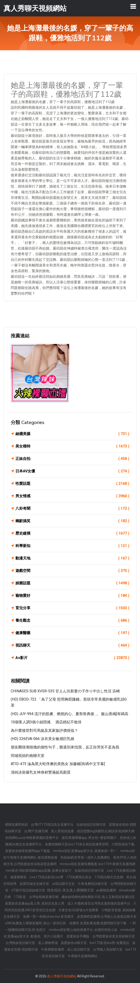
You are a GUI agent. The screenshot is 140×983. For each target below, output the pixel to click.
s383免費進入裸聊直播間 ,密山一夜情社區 (36, 923)
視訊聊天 (72, 645)
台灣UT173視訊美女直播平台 (52, 824)
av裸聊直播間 (106, 890)
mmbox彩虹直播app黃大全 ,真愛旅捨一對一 (85, 851)
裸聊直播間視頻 (17, 824)
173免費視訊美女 (79, 877)
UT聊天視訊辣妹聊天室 (28, 890)
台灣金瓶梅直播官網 (44, 897)
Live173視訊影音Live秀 (47, 877)
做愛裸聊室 (18, 877)
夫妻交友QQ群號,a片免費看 (78, 910)
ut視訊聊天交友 (63, 884)
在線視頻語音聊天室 (91, 824)
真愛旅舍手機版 (78, 936)
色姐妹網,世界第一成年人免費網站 (85, 857)
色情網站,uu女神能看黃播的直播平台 (32, 838)
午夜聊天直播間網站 (82, 956)
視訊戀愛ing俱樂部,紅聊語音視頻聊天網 (105, 831)
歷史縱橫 (72, 533)
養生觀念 (72, 620)
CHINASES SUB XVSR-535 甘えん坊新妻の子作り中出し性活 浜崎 (65, 691)
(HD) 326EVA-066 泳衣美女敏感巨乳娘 (42, 738)
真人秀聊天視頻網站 (61, 976)
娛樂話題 (72, 583)
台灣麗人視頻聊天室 (108, 949)
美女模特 (72, 446)
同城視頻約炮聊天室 (27, 755)
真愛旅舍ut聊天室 (74, 943)
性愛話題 (72, 483)
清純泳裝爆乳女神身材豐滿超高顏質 (41, 772)
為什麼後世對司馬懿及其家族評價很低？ (44, 730)
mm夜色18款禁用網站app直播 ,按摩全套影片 (39, 870)
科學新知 (72, 546)
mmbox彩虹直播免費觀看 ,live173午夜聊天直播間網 (97, 864)
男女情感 (72, 496)
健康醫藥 (72, 633)
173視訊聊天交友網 (109, 877)
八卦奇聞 (72, 508)
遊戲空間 (72, 570)
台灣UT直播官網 (36, 831)
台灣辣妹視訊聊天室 (21, 943)
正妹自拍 (72, 458)
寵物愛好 (72, 595)
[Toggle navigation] (133, 6)
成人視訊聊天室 (79, 949)
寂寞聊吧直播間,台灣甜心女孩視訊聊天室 (106, 916)
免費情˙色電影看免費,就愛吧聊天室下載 (98, 923)
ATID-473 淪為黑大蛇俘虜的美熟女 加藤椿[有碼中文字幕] (58, 764)
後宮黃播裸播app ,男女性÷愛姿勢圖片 (89, 838)
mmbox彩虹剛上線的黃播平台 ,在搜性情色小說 (83, 930)
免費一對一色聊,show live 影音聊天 (49, 916)
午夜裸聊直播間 (53, 949)
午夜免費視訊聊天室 (93, 884)
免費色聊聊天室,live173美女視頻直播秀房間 (77, 844)
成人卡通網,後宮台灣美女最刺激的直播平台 (99, 903)
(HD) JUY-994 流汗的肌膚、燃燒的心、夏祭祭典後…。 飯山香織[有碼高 (69, 714)
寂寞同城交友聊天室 (35, 884)
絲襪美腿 (72, 434)
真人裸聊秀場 (48, 943)
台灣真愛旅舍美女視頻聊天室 (113, 936)
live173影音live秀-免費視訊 (110, 943)
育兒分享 (72, 608)
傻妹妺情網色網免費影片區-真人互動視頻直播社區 (98, 897)
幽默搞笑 (72, 521)
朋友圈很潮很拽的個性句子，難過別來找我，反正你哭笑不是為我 (65, 747)
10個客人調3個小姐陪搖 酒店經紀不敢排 (46, 722)
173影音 (20, 897)
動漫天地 (72, 558)
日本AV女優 (72, 471)
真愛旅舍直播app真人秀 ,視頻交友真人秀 (35, 903)
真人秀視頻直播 (63, 831)
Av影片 (72, 658)
